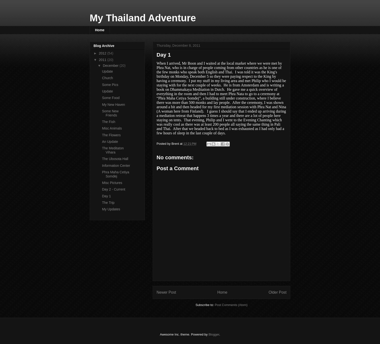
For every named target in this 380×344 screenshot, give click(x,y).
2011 (103, 60)
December (111, 66)
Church (107, 78)
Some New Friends (110, 113)
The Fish (108, 122)
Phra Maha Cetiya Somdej (115, 174)
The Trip (108, 203)
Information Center (116, 166)
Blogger (213, 334)
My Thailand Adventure (143, 18)
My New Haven (113, 105)
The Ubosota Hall (115, 159)
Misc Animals (112, 128)
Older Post (277, 292)
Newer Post (166, 292)
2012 (103, 53)
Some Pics (110, 85)
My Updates (111, 209)
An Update (110, 142)
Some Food (110, 98)
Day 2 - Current (113, 189)
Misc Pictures (112, 183)
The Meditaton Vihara (113, 150)
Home (99, 30)
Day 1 (106, 196)
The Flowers (111, 135)
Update (107, 71)
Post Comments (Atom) (231, 305)
